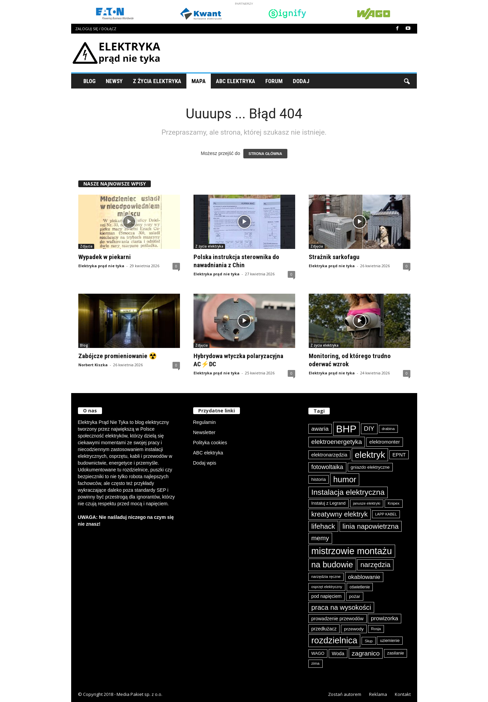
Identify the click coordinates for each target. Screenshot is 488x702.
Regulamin (204, 422)
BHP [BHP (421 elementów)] (346, 428)
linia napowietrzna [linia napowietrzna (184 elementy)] (371, 526)
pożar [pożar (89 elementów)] (354, 596)
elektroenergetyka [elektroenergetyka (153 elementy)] (336, 441)
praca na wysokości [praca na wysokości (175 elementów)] (341, 607)
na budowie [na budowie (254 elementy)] (332, 564)
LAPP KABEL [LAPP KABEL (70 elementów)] (386, 514)
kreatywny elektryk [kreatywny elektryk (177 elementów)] (339, 514)
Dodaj (301, 81)
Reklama (378, 694)
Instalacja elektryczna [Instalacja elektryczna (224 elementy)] (348, 492)
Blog (89, 81)
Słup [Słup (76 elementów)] (368, 641)
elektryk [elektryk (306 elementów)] (370, 455)
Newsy (114, 81)
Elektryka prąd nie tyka (101, 265)
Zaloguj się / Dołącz (95, 28)
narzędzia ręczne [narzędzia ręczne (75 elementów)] (326, 576)
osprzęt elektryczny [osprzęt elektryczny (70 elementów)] (326, 587)
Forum (274, 81)
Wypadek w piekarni (104, 257)
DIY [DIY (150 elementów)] (369, 428)
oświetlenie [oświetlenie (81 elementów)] (360, 587)
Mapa (198, 81)
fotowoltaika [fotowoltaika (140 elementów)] (327, 467)
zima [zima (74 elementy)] (315, 663)
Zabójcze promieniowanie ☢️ (117, 356)
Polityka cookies (210, 442)
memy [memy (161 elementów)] (320, 538)
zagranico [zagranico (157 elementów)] (366, 653)
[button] (406, 81)
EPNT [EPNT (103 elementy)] (399, 454)
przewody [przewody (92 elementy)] (354, 628)
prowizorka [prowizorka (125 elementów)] (384, 618)
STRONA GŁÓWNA (265, 154)
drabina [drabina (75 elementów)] (388, 429)
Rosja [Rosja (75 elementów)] (376, 629)
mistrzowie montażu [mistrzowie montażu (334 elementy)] (351, 551)
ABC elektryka (208, 452)
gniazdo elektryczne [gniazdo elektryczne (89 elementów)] (370, 467)
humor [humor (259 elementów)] (344, 479)
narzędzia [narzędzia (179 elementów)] (375, 564)
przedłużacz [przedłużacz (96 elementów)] (324, 628)
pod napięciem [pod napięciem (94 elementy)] (326, 596)
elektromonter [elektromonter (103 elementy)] (384, 442)
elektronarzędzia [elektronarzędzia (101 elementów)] (329, 454)
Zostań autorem (344, 694)
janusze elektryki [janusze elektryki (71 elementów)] (367, 503)
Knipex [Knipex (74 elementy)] (394, 503)
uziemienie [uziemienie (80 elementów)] (390, 640)
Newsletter (204, 432)
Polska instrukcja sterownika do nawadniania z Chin (236, 261)
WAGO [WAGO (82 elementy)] (318, 653)
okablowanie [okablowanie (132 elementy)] (364, 577)
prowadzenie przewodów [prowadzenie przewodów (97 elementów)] (337, 618)
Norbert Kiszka (93, 364)
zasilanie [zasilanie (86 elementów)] (395, 653)
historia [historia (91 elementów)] (318, 479)
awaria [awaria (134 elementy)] (320, 428)
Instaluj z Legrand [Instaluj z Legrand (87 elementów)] (328, 503)
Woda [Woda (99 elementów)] (338, 653)
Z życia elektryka (157, 81)
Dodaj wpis (204, 463)
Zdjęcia (86, 246)
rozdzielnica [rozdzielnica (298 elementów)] (334, 640)
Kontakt (403, 694)
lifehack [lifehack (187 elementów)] (323, 526)
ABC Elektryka (235, 81)
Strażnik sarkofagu (334, 257)
